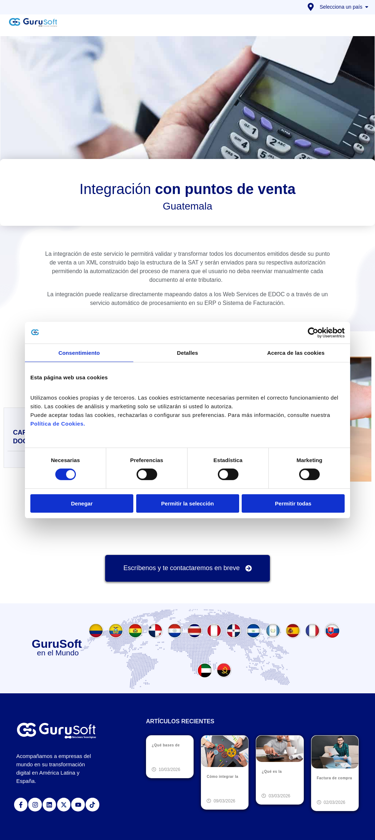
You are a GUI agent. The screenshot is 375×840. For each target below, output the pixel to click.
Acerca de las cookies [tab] (296, 352)
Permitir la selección (187, 503)
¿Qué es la (272, 772)
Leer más (163, 757)
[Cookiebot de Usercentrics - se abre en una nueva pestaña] (313, 332)
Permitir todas (293, 503)
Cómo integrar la (222, 777)
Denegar (81, 503)
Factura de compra (334, 778)
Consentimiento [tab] (79, 352)
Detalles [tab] (187, 352)
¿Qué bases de (166, 745)
